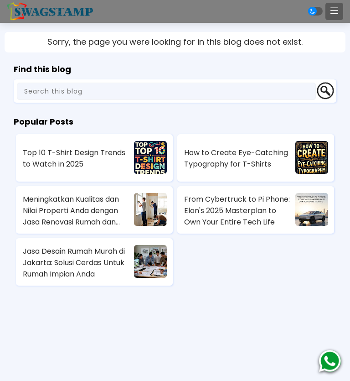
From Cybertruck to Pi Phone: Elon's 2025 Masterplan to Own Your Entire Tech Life (237, 210)
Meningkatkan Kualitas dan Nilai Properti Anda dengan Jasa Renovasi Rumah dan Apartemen (71, 211)
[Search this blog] (166, 91)
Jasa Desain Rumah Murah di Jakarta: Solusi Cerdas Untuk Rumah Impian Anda (74, 262)
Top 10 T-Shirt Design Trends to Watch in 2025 (74, 158)
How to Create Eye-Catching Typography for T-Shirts (236, 158)
